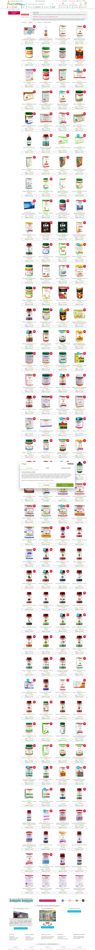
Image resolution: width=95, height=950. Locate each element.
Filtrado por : (24, 22)
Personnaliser (47, 485)
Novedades (65, 1)
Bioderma (33, 949)
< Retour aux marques (14, 13)
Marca (30, 22)
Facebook (65, 900)
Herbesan (79, 949)
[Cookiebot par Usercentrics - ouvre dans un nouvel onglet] (68, 464)
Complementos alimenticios (38, 7)
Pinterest (79, 900)
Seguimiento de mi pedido (14, 937)
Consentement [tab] (29, 468)
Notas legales (60, 937)
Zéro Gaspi (79, 1)
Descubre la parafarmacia (21, 928)
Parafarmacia (46, 7)
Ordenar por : (40, 22)
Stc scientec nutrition (63, 949)
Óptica (70, 7)
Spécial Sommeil (72, 1)
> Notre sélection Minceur (40, 1)
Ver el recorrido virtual (47, 927)
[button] (80, 4)
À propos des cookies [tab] (66, 468)
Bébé (23, 7)
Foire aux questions (29, 939)
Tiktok (84, 900)
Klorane (47, 949)
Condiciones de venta (61, 936)
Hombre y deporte (54, 7)
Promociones (84, 7)
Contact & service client (30, 938)
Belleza (10, 7)
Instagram (72, 900)
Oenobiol (69, 949)
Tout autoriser (65, 485)
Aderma (25, 949)
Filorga (9, 949)
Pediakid (51, 949)
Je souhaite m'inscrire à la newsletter (47, 900)
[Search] (39, 4)
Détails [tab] (47, 468)
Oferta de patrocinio (13, 938)
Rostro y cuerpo (16, 7)
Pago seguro (28, 936)
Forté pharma (74, 949)
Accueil (9, 9)
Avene (16, 949)
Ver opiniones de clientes (74, 911)
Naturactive (84, 949)
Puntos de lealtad (13, 939)
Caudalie (12, 949)
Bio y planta (30, 7)
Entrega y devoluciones (30, 937)
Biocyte (57, 949)
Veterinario (76, 7)
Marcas (83, 1)
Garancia (19, 949)
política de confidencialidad (63, 938)
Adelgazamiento (63, 7)
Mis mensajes (12, 936)
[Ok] (53, 4)
